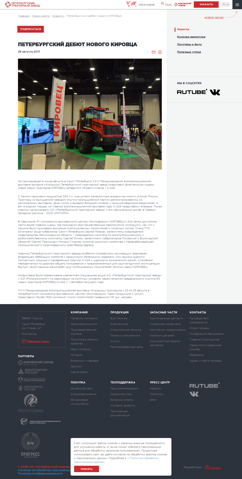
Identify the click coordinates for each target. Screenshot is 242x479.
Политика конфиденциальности (40, 473)
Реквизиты (197, 355)
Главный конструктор (204, 339)
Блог (153, 399)
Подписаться (30, 29)
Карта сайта (79, 372)
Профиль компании (84, 318)
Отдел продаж (200, 328)
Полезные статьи (189, 52)
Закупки (76, 366)
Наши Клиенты (81, 349)
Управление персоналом (207, 333)
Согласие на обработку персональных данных (51, 470)
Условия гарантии (122, 405)
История (76, 355)
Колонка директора (191, 37)
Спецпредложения (83, 394)
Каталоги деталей (162, 335)
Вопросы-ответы (121, 399)
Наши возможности (84, 324)
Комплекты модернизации (168, 329)
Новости (183, 29)
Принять (86, 469)
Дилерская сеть (81, 388)
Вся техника (118, 318)
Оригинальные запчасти (166, 318)
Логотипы (156, 394)
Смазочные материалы (165, 324)
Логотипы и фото (189, 44)
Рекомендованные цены (126, 346)
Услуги (115, 341)
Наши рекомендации (124, 388)
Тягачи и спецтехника (125, 335)
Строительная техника (125, 329)
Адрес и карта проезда (205, 360)
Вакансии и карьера (84, 360)
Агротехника (119, 324)
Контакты (29, 334)
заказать (206, 5)
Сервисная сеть (121, 394)
